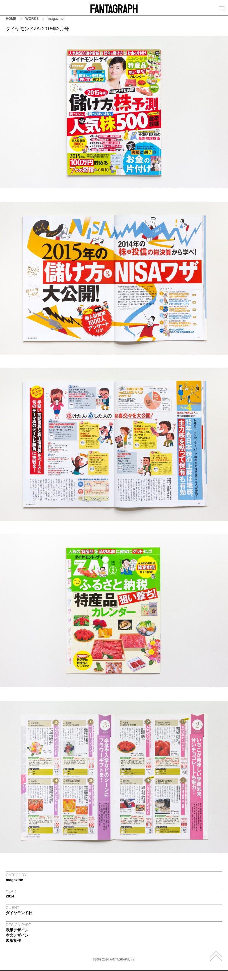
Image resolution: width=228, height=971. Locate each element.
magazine (56, 19)
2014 (10, 896)
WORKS (32, 19)
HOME (11, 19)
